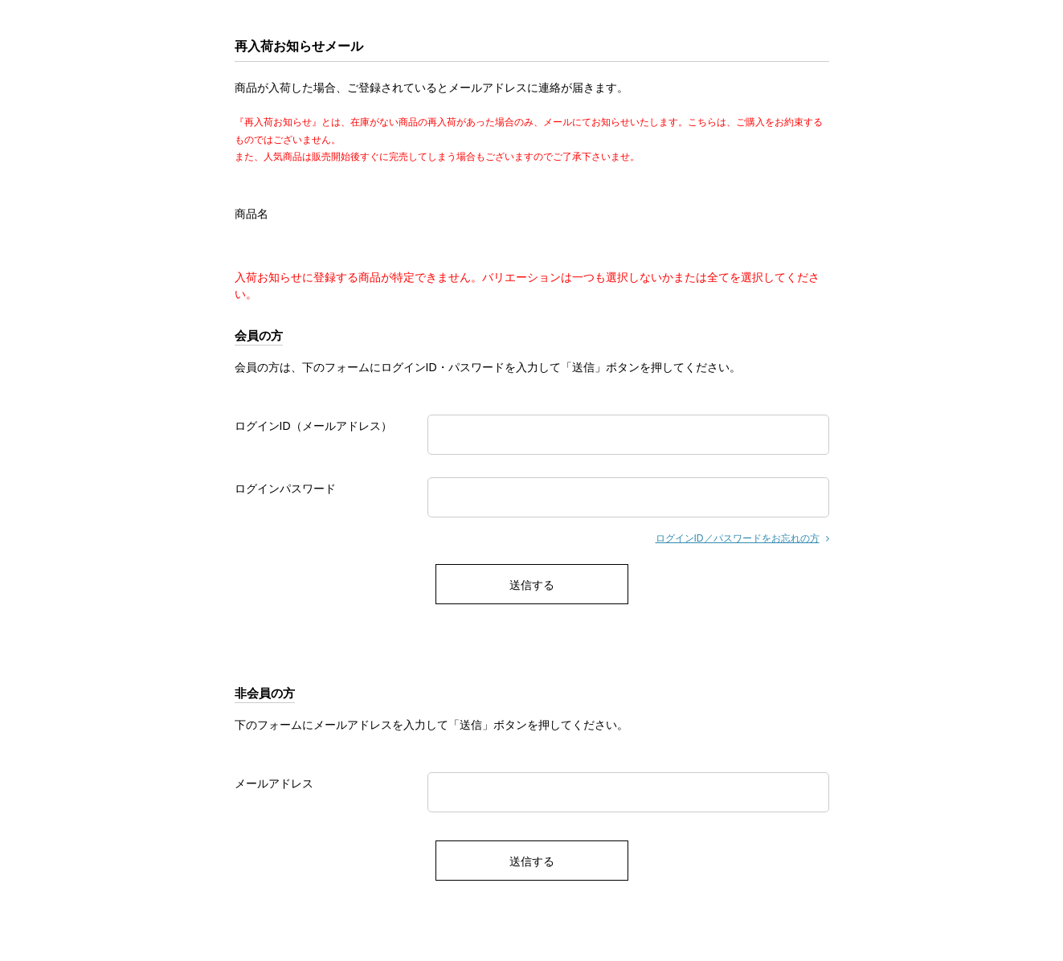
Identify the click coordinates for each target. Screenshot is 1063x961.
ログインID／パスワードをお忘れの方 (738, 538)
